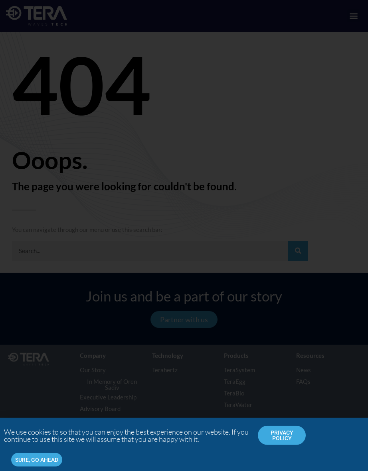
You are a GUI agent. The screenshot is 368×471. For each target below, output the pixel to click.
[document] (184, 235)
